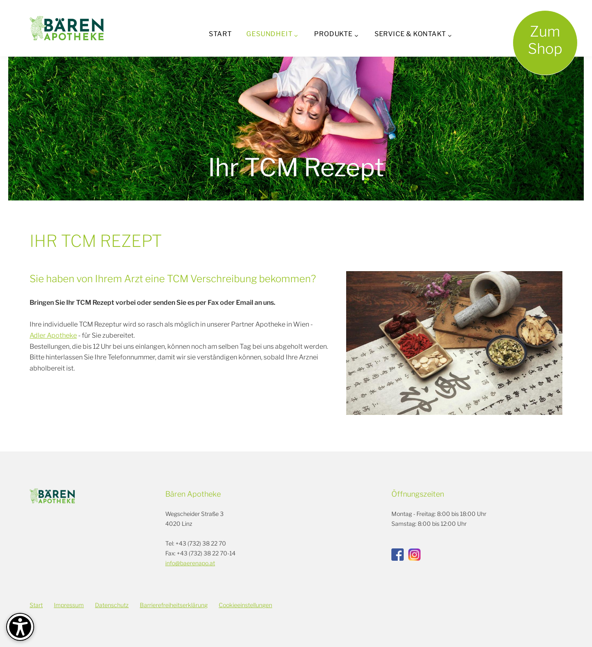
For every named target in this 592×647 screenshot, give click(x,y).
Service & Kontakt (410, 34)
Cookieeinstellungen (245, 604)
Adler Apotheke (53, 335)
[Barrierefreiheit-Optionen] (20, 627)
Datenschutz (112, 604)
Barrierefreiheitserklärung (174, 604)
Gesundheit (269, 34)
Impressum (69, 604)
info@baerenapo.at (190, 563)
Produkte (333, 34)
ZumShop (545, 40)
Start (220, 34)
